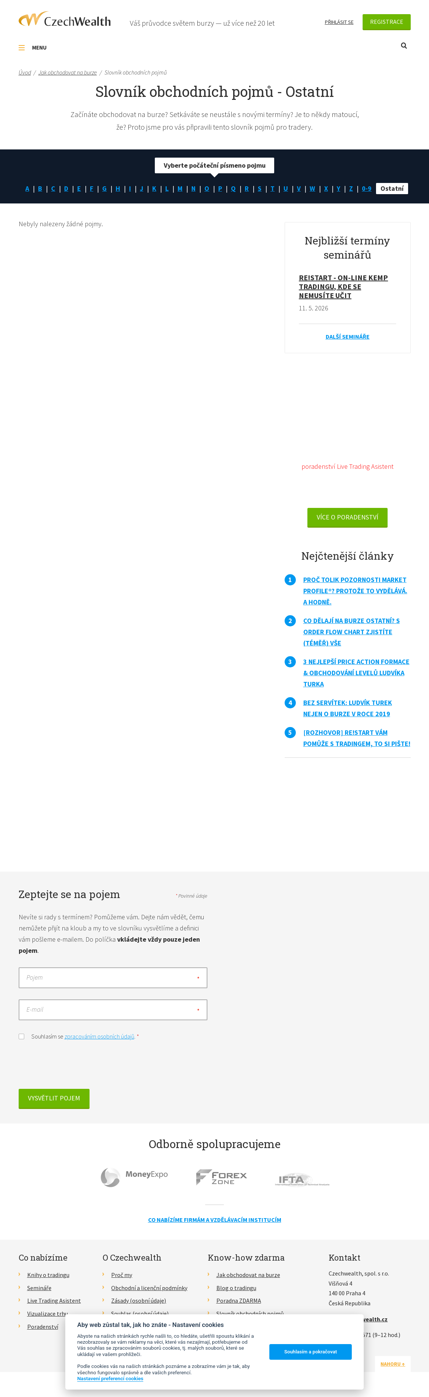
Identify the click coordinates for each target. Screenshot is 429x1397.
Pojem (34, 977)
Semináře (39, 1288)
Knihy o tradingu (48, 1275)
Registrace (386, 21)
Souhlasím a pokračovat (310, 1352)
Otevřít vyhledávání (404, 45)
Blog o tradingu (236, 1288)
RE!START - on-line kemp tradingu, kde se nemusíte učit (343, 286)
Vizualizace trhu (47, 1313)
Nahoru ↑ (393, 1363)
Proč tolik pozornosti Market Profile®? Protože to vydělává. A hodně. (355, 590)
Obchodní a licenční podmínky (149, 1288)
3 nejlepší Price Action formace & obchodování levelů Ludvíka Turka (356, 672)
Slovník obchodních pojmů (250, 1313)
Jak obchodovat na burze (248, 1275)
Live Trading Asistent (54, 1300)
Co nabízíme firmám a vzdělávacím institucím (214, 1219)
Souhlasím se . (79, 1035)
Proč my (121, 1275)
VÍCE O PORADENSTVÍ (347, 517)
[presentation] (75, 1066)
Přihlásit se (339, 22)
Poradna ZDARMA (238, 1300)
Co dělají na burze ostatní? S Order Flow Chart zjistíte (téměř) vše (351, 631)
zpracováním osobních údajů (99, 1036)
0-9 (367, 188)
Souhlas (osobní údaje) (140, 1313)
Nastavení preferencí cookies (110, 1378)
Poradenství (42, 1326)
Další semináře (348, 336)
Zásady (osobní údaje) (138, 1300)
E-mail (34, 1009)
